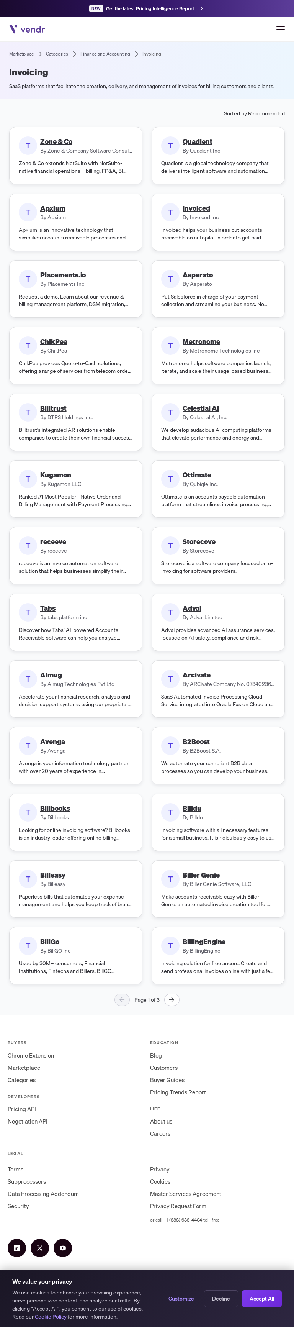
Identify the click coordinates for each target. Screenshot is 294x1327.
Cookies (160, 1181)
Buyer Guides (167, 1079)
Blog (156, 1055)
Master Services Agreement (185, 1193)
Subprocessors (27, 1181)
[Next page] (172, 1000)
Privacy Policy (61, 1292)
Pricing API (22, 1109)
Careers (160, 1133)
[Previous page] (122, 1000)
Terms (15, 1169)
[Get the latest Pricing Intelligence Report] (147, 8)
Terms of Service (24, 1292)
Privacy (160, 1169)
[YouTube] (63, 1248)
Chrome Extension (31, 1055)
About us (161, 1121)
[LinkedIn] (17, 1248)
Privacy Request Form (178, 1206)
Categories (22, 1079)
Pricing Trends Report (178, 1092)
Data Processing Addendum (43, 1193)
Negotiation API (27, 1121)
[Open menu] (280, 29)
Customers (164, 1067)
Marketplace (24, 1067)
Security (18, 1206)
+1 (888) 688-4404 (182, 1220)
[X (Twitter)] (40, 1248)
